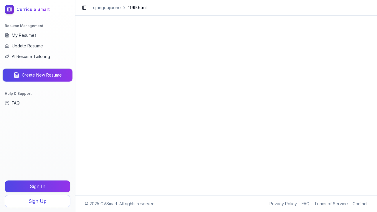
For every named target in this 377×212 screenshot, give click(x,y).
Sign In (37, 186)
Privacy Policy (283, 203)
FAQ (306, 203)
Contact (360, 203)
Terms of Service (331, 203)
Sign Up (38, 201)
